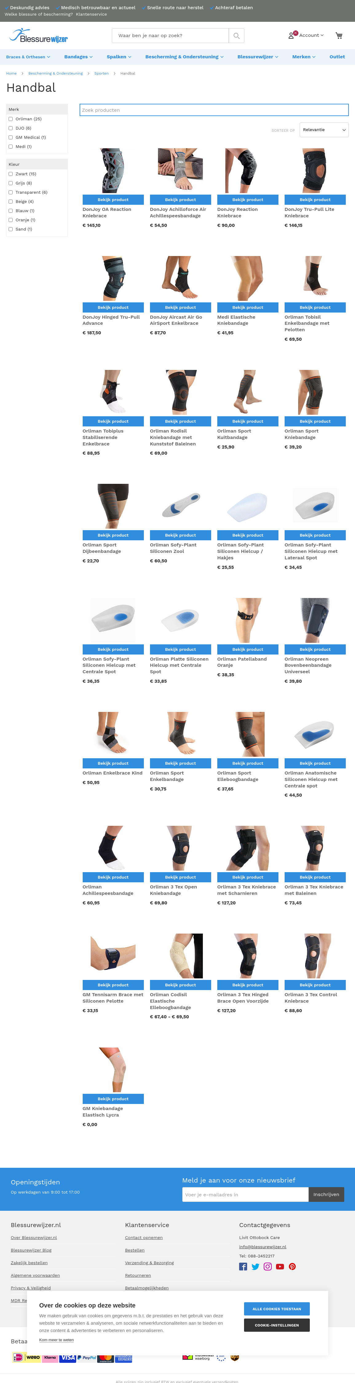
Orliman (25, 117)
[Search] (214, 108)
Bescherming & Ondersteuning (55, 72)
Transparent (28, 190)
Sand (20, 227)
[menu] (177, 56)
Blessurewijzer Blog (31, 1250)
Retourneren (138, 1275)
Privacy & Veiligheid (31, 1287)
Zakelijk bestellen (29, 1262)
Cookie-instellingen (279, 1325)
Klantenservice (91, 14)
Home (11, 72)
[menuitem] (29, 56)
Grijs (20, 181)
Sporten (101, 72)
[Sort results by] (324, 128)
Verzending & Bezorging (149, 1262)
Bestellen (135, 1250)
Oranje (22, 218)
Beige (21, 199)
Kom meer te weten (56, 1340)
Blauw (21, 209)
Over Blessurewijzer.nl (34, 1237)
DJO (20, 126)
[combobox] (178, 35)
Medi (20, 144)
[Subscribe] (326, 1194)
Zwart (22, 172)
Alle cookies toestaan (279, 1309)
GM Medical (27, 135)
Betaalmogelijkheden (147, 1287)
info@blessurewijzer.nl (262, 1246)
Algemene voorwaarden (35, 1275)
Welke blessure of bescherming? (39, 14)
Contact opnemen (144, 1237)
